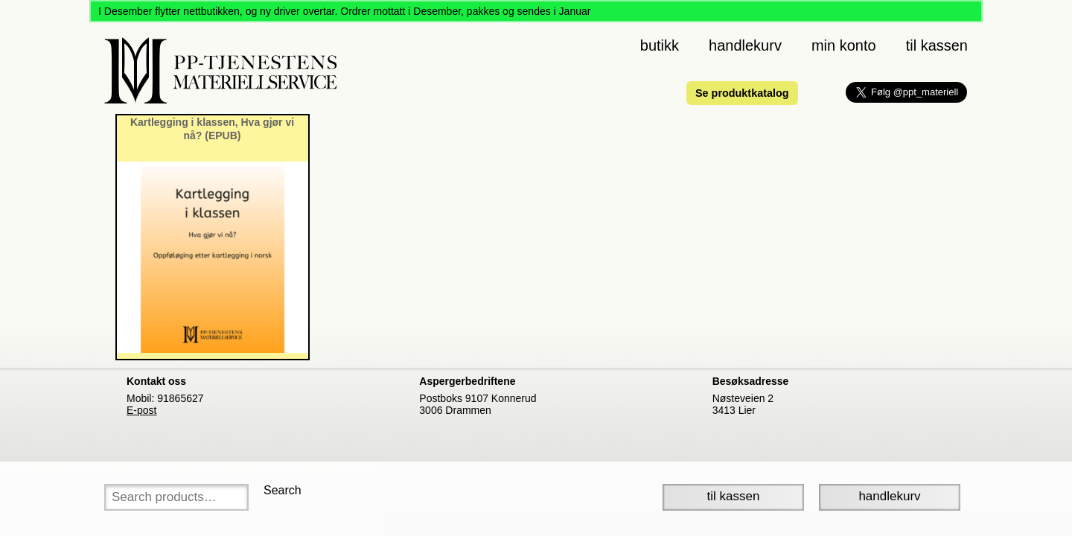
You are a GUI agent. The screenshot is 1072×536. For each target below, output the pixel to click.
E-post (141, 410)
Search (283, 490)
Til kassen (937, 45)
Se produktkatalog (742, 93)
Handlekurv (745, 45)
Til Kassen (733, 496)
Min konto (843, 45)
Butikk (659, 45)
